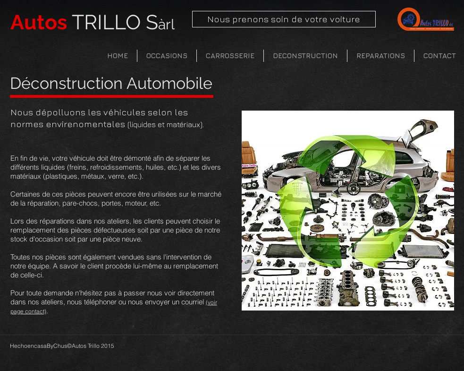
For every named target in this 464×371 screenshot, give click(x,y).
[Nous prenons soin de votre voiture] (284, 19)
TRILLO (92, 22)
